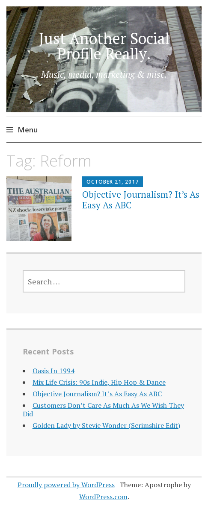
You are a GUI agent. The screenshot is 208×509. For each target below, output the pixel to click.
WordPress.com (103, 496)
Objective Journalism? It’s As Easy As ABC (140, 199)
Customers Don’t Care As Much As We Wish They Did (103, 409)
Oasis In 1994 (53, 370)
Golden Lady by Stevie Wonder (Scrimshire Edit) (106, 425)
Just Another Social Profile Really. (104, 46)
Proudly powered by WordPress (66, 484)
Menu (28, 130)
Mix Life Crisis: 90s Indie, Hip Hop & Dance (99, 382)
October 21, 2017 (112, 181)
